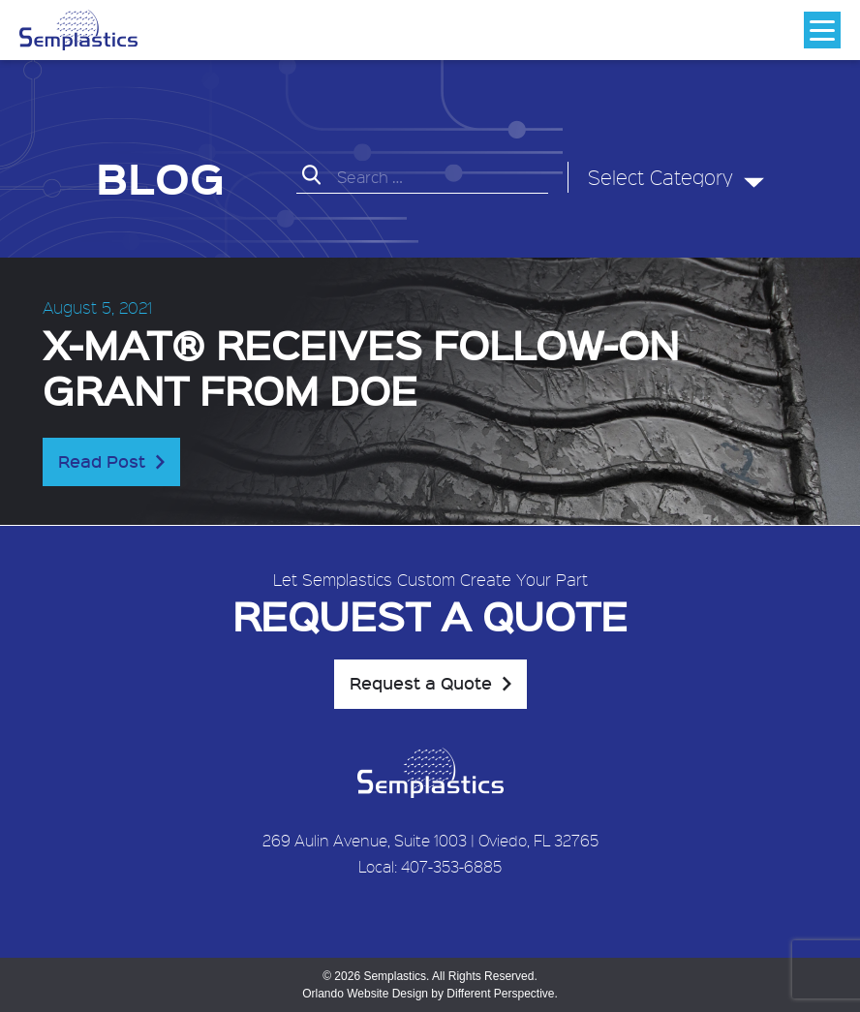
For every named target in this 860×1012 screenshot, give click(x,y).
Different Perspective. (502, 993)
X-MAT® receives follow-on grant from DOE (361, 366)
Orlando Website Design (365, 993)
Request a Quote (421, 682)
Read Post (101, 461)
